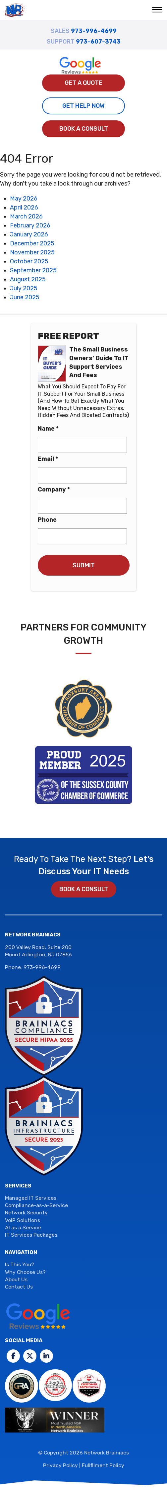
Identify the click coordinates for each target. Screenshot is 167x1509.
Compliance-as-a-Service (36, 1205)
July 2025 (23, 288)
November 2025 (32, 252)
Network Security (26, 1212)
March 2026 (26, 216)
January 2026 (29, 234)
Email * (48, 459)
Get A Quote (83, 82)
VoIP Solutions (22, 1220)
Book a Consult (83, 128)
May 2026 (23, 198)
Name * (48, 428)
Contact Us (19, 1287)
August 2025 (28, 279)
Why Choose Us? (25, 1272)
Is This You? (19, 1264)
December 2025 (32, 243)
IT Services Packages (31, 1235)
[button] (158, 10)
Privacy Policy (60, 1465)
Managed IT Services (30, 1198)
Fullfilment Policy (103, 1465)
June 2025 (24, 297)
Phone (47, 519)
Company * (54, 489)
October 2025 (29, 261)
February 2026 (30, 225)
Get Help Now (83, 105)
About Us (16, 1279)
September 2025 (33, 270)
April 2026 (24, 207)
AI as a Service (23, 1227)
